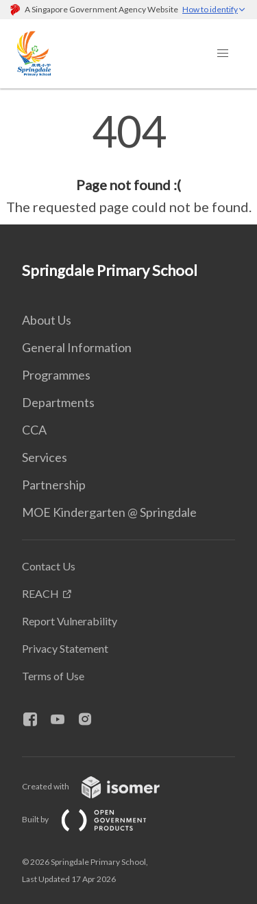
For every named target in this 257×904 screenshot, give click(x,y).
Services (44, 457)
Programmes (56, 374)
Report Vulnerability (69, 620)
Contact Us (48, 565)
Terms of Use (53, 675)
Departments (58, 402)
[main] (128, 163)
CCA (34, 429)
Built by (95, 819)
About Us (46, 319)
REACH (40, 593)
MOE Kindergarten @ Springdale (109, 512)
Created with (102, 786)
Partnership (54, 484)
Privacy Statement (65, 648)
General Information (77, 347)
